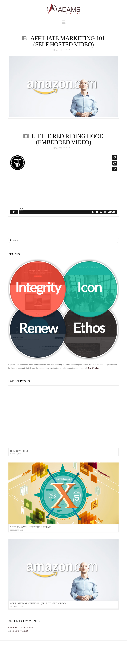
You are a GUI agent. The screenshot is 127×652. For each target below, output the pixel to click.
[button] (63, 22)
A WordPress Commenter (20, 628)
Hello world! (20, 631)
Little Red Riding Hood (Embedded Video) (68, 139)
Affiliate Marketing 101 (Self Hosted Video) (67, 41)
